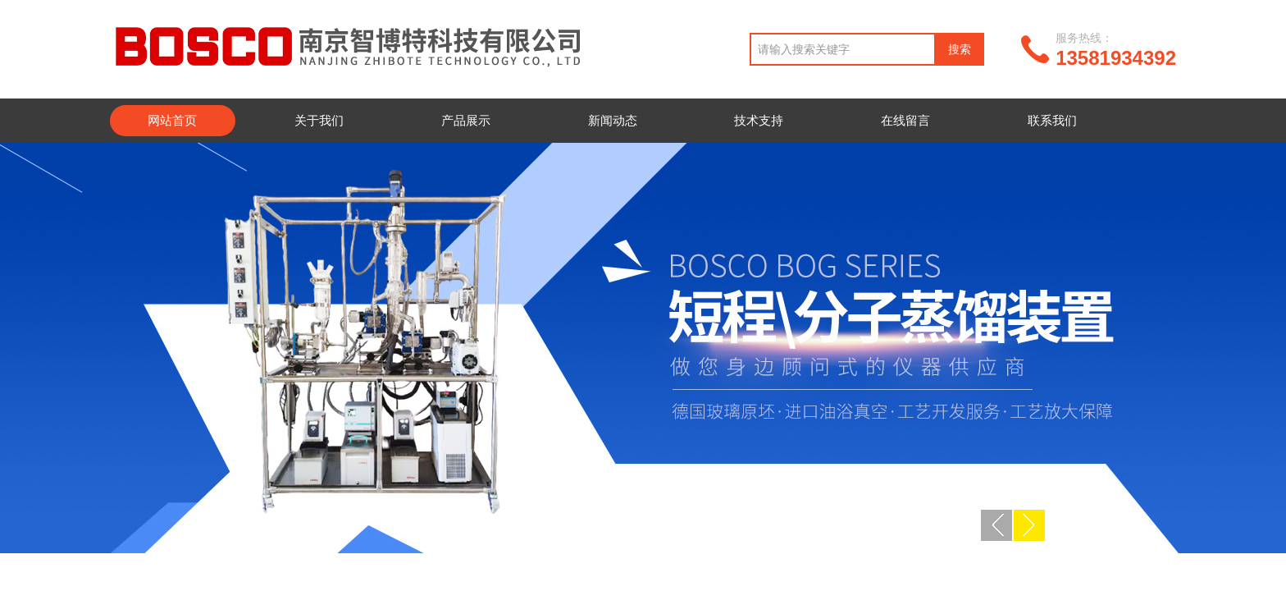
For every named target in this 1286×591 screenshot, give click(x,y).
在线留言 (905, 120)
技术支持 (758, 120)
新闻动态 (612, 120)
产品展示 (465, 120)
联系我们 (1052, 120)
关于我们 (319, 120)
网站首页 (172, 120)
